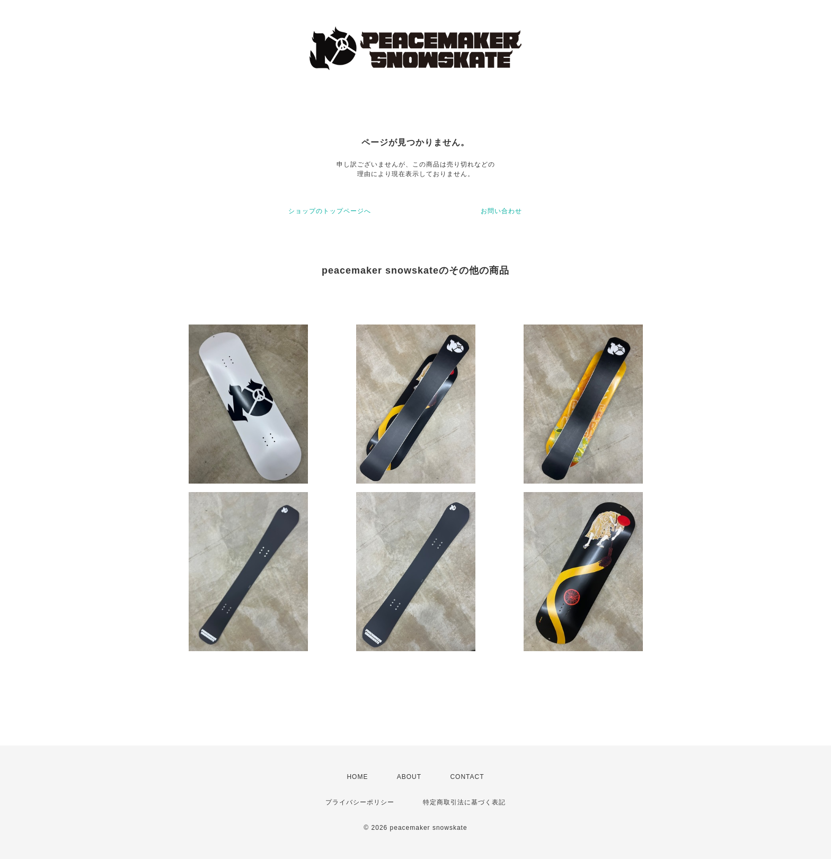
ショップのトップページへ (329, 211)
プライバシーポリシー (359, 802)
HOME (357, 777)
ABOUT (409, 777)
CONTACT (467, 777)
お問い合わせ (501, 211)
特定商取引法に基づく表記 (464, 802)
